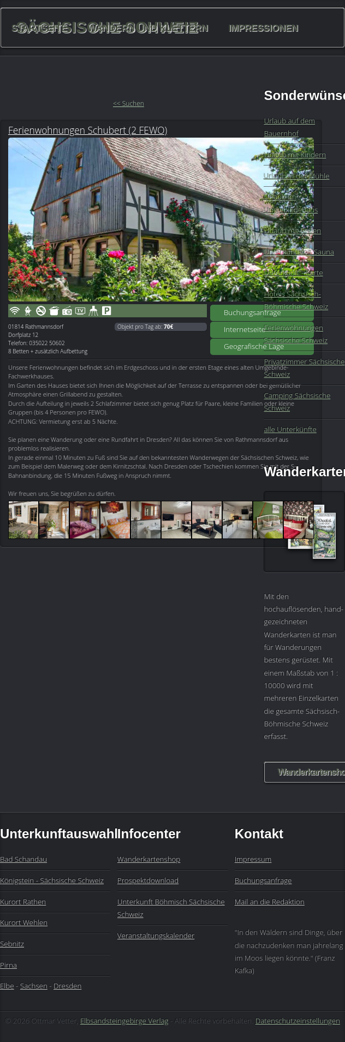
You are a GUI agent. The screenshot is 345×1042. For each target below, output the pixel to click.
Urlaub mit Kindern (295, 154)
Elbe (7, 986)
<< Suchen (128, 103)
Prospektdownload (148, 880)
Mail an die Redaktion (270, 902)
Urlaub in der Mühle (296, 176)
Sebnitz (12, 944)
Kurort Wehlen (23, 922)
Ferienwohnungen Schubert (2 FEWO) (87, 130)
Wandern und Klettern (148, 27)
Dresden (67, 986)
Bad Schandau (23, 859)
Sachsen (33, 986)
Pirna (8, 965)
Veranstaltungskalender (155, 935)
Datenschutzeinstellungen (297, 1021)
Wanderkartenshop (148, 859)
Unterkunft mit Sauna (299, 252)
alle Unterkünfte (290, 429)
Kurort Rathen (23, 902)
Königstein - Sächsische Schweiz (52, 880)
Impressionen (263, 27)
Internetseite (244, 329)
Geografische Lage (254, 346)
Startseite (39, 27)
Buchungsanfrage (252, 312)
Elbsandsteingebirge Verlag (124, 1021)
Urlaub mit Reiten (292, 230)
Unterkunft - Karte (293, 272)
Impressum (253, 859)
